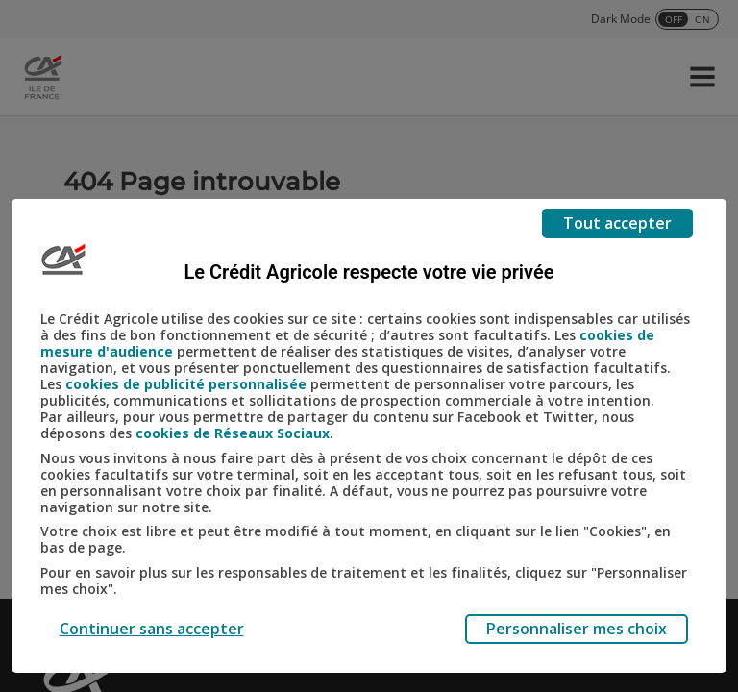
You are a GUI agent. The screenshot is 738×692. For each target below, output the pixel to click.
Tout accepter (617, 223)
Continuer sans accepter (152, 628)
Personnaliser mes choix (576, 628)
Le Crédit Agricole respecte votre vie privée (369, 272)
